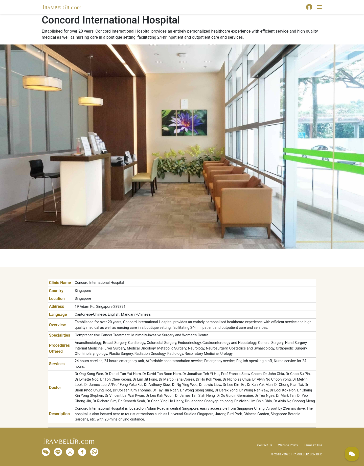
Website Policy (288, 445)
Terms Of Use (313, 445)
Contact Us (264, 445)
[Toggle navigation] (319, 7)
